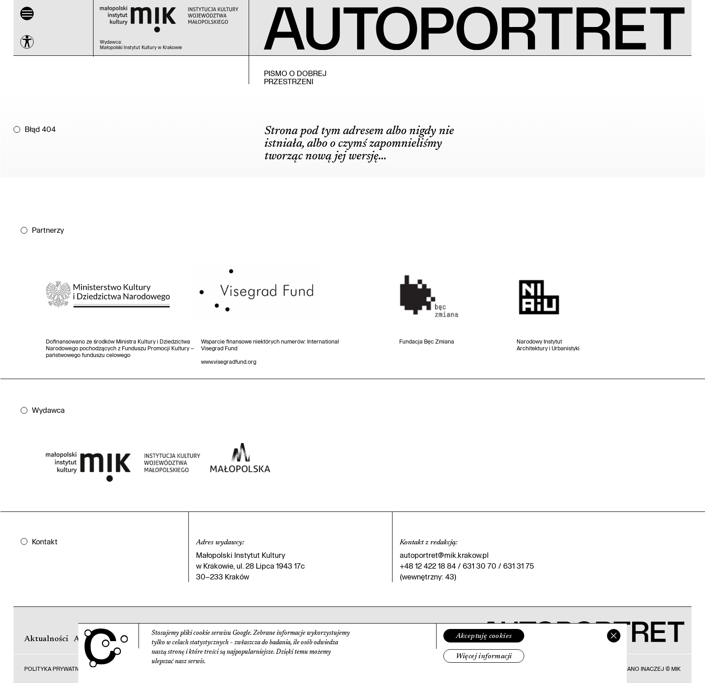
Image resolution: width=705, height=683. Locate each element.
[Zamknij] (613, 635)
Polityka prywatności (58, 668)
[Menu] (27, 13)
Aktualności (46, 639)
